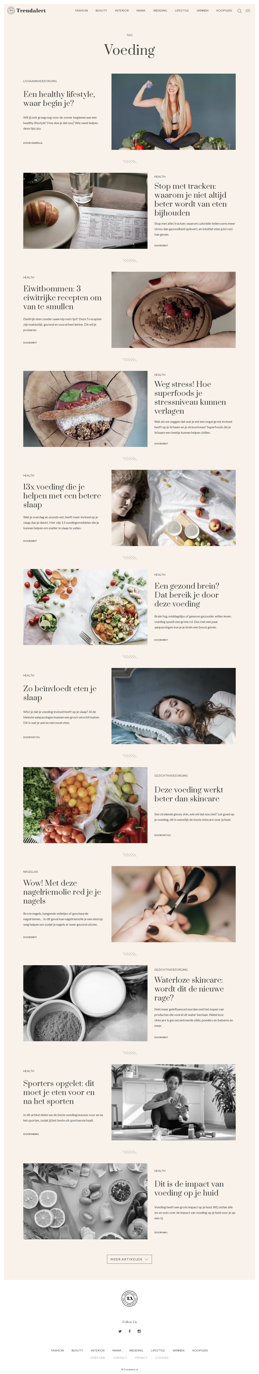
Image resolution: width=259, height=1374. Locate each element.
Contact (120, 1357)
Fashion (81, 10)
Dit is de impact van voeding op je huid (189, 1188)
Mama (141, 10)
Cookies (162, 1357)
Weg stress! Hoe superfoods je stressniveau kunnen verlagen (190, 398)
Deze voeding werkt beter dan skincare (188, 794)
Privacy (141, 1357)
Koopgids (224, 10)
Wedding (160, 10)
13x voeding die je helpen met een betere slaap (62, 496)
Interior (122, 10)
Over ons (97, 1357)
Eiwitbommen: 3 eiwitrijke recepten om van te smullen (62, 298)
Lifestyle (182, 10)
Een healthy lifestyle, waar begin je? (59, 99)
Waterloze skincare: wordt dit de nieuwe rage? (189, 989)
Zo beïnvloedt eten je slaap (60, 693)
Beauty (101, 10)
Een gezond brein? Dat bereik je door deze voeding (186, 595)
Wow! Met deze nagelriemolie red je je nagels (62, 892)
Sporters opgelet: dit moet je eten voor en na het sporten (59, 1093)
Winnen (202, 10)
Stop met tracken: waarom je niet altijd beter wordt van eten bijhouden (190, 199)
